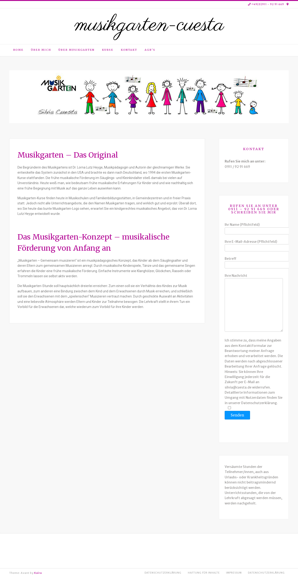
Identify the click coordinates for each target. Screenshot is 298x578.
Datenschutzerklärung (163, 572)
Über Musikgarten (76, 49)
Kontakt (129, 49)
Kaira (38, 573)
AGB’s (150, 49)
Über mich (41, 49)
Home (18, 49)
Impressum (234, 572)
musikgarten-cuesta (149, 25)
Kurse (107, 49)
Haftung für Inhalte (204, 572)
